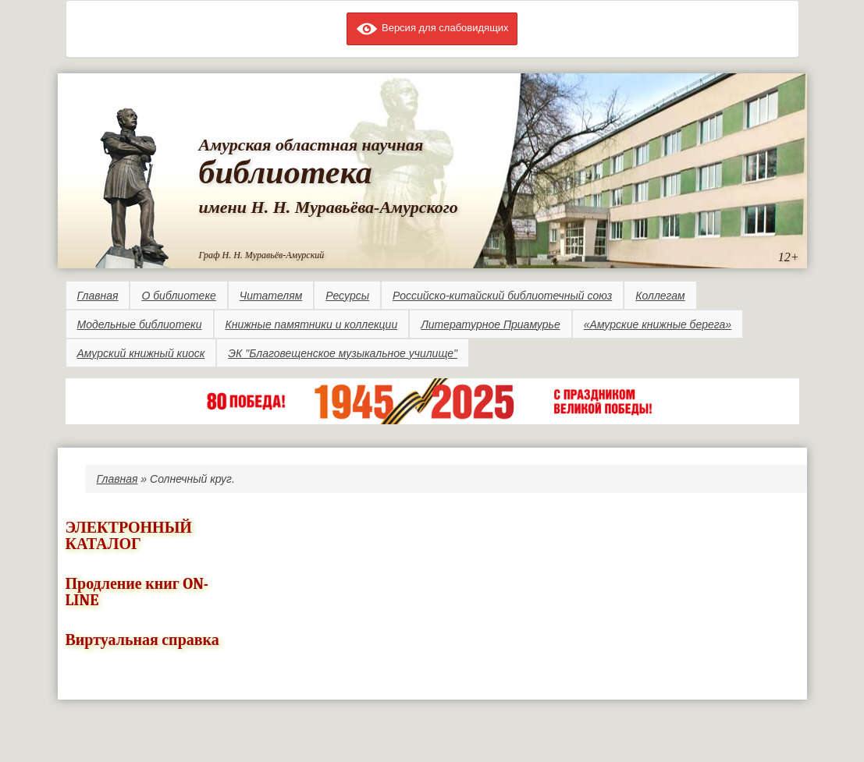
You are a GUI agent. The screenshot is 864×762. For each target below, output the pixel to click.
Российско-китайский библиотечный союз (502, 295)
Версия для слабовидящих (431, 28)
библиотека (285, 172)
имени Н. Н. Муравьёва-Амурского (328, 207)
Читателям (271, 295)
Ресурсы (347, 295)
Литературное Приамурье (490, 324)
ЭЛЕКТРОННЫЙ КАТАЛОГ (129, 536)
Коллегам (659, 295)
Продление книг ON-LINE (137, 592)
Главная (98, 295)
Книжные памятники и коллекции (312, 324)
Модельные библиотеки (139, 324)
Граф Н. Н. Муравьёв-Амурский (262, 255)
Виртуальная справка (142, 640)
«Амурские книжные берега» (657, 324)
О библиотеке (178, 295)
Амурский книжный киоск (141, 353)
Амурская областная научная (311, 144)
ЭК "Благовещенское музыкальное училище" (342, 353)
